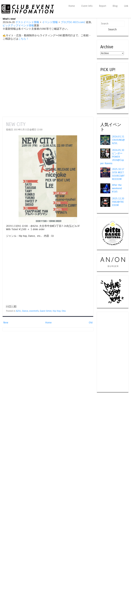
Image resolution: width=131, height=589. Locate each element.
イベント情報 (50, 22)
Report (102, 5)
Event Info (87, 5)
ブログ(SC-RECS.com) (73, 22)
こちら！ (23, 38)
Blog (115, 5)
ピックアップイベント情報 (18, 25)
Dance (25, 311)
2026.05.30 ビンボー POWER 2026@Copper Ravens (112, 157)
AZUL (18, 311)
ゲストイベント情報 (27, 22)
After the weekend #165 (117, 188)
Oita (64, 311)
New (5, 322)
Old (91, 322)
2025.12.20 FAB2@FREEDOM (118, 202)
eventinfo (34, 311)
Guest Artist (46, 311)
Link (126, 5)
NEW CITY (15, 124)
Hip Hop (57, 311)
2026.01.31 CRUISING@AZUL (118, 140)
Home (71, 5)
